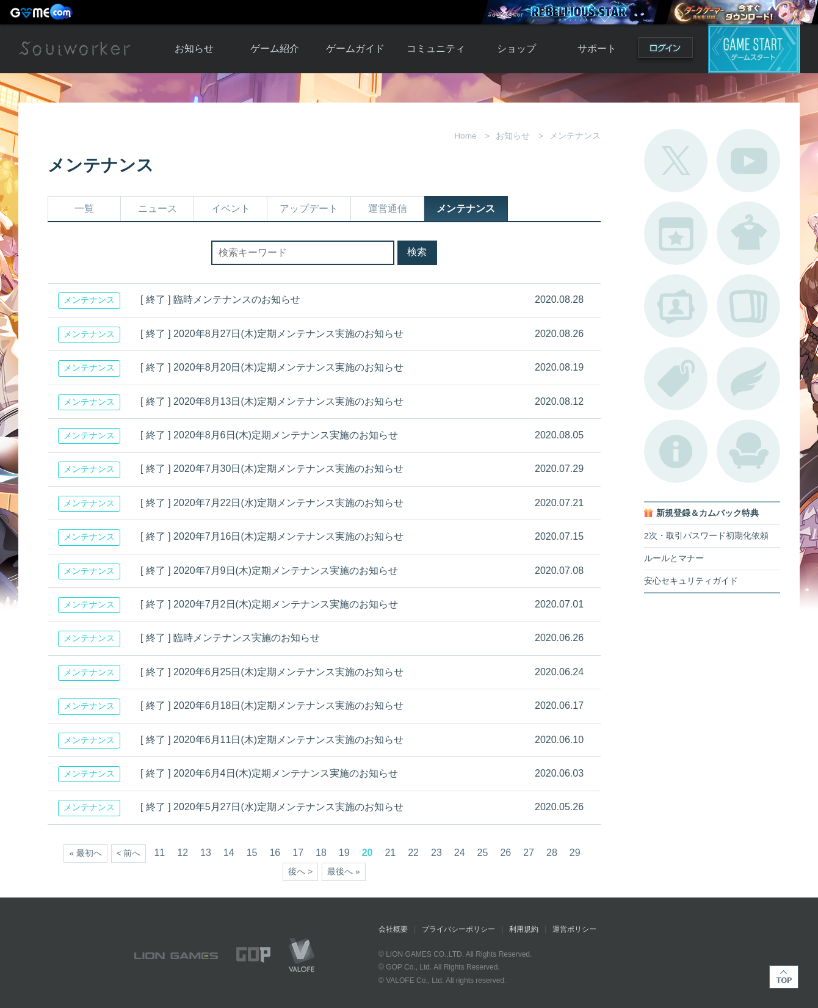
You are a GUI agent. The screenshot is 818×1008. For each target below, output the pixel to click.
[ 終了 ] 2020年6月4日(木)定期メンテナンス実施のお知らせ (269, 773)
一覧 (84, 208)
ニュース (157, 208)
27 (528, 852)
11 (159, 852)
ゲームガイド (355, 48)
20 (367, 852)
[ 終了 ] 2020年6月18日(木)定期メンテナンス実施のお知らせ (272, 705)
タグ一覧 (676, 378)
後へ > (300, 871)
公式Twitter (676, 160)
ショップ (516, 48)
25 (482, 852)
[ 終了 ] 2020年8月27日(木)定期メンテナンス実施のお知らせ (272, 333)
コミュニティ (436, 48)
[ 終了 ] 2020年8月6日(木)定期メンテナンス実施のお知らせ (269, 435)
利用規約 (523, 929)
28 (551, 852)
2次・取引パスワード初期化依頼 (706, 535)
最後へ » (343, 871)
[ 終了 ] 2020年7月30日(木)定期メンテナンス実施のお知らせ (272, 468)
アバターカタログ (748, 233)
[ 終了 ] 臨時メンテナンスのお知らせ (220, 299)
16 (274, 852)
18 (321, 852)
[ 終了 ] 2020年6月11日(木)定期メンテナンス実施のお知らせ (272, 739)
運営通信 (387, 208)
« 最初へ (85, 853)
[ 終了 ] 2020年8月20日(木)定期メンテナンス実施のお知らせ (272, 367)
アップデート (309, 208)
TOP (783, 976)
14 (228, 852)
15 (252, 852)
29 (575, 852)
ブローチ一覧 (748, 378)
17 (297, 852)
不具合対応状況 (676, 451)
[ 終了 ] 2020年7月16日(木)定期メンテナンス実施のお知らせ (272, 536)
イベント (230, 208)
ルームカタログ (748, 451)
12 (182, 852)
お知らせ (194, 48)
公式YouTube (748, 160)
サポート (597, 48)
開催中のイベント (676, 233)
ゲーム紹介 (274, 48)
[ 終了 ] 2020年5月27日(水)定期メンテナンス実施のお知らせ (272, 807)
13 (205, 852)
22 (413, 852)
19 (344, 852)
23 (436, 852)
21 (390, 852)
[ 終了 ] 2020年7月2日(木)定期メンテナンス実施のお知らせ (269, 604)
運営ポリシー (574, 929)
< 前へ (129, 853)
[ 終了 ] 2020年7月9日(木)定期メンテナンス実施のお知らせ (269, 570)
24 (459, 852)
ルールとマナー (674, 558)
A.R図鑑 (748, 306)
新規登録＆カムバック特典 (707, 513)
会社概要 (393, 929)
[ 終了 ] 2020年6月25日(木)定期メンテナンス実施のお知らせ (272, 672)
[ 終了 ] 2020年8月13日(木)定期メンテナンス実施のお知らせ (272, 401)
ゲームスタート (754, 48)
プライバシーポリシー (458, 929)
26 (505, 852)
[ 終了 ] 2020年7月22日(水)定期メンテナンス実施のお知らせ (272, 503)
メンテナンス (465, 208)
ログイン (665, 50)
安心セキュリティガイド (691, 581)
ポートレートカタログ (676, 306)
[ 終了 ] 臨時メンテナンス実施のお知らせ (230, 638)
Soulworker (74, 48)
